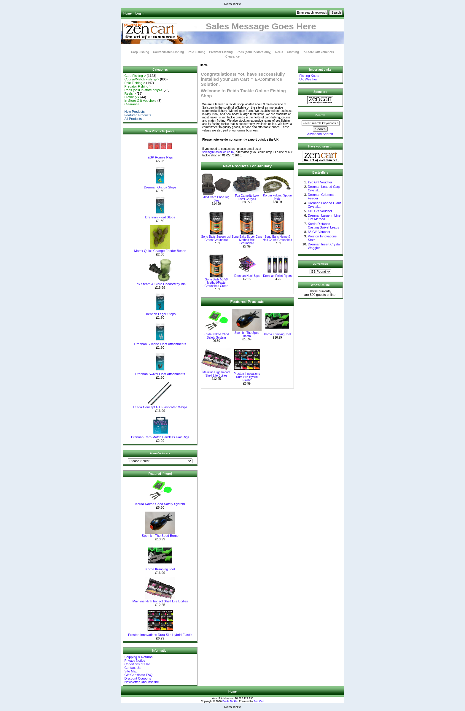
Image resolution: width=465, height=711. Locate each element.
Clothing (293, 52)
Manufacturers (160, 453)
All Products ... (134, 118)
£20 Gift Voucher (320, 182)
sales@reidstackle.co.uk (218, 152)
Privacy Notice (134, 660)
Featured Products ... (139, 115)
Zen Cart (259, 701)
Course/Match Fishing (168, 52)
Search (320, 115)
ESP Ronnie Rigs (160, 156)
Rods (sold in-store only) (253, 52)
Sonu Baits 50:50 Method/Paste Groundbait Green (216, 283)
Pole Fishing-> (134, 83)
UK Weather (308, 79)
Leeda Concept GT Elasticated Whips (160, 405)
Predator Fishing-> (137, 86)
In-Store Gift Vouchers (318, 52)
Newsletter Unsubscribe (141, 682)
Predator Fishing (220, 52)
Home (127, 13)
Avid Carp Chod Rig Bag (216, 199)
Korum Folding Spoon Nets (277, 197)
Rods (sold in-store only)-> (143, 90)
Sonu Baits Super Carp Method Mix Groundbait (247, 240)
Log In (140, 13)
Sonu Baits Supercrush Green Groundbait (216, 238)
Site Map (130, 671)
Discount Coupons (137, 678)
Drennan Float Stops (160, 215)
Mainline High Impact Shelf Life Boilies (160, 599)
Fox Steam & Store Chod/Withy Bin (160, 282)
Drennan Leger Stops (160, 312)
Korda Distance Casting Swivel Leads (323, 225)
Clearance (232, 56)
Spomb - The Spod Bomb (160, 534)
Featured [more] (160, 473)
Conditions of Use (137, 664)
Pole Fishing (196, 52)
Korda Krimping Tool (160, 567)
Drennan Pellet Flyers (277, 275)
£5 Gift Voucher (319, 232)
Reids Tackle (230, 701)
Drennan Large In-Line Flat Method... (324, 217)
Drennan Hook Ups (246, 275)
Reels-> (130, 93)
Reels (279, 52)
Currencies (320, 263)
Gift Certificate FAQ (138, 675)
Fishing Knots (309, 75)
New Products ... (136, 111)
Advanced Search (320, 134)
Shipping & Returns (138, 657)
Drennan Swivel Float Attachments (160, 372)
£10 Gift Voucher (320, 211)
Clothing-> (131, 97)
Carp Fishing (140, 52)
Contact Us (132, 667)
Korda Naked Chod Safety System (160, 502)
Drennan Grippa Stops (160, 185)
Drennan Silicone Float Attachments (160, 342)
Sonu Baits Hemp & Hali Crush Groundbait (277, 238)
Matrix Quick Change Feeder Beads (160, 249)
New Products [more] (160, 131)
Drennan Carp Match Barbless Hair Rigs (160, 435)
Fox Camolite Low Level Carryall (247, 197)
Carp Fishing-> (135, 75)
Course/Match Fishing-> (141, 79)
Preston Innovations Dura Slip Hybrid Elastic (160, 633)
